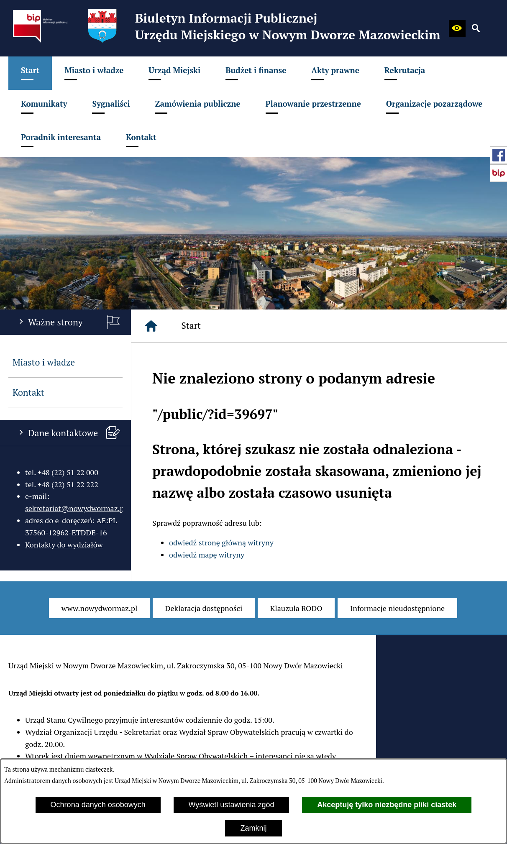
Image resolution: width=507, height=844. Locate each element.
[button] (457, 28)
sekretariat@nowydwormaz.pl (75, 508)
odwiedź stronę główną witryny (221, 542)
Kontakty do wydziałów (64, 545)
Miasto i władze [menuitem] (44, 362)
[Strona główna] (151, 325)
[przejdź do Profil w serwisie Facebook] (498, 155)
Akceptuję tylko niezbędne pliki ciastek (386, 805)
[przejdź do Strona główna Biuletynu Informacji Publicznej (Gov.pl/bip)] (498, 173)
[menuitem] (30, 73)
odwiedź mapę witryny (206, 555)
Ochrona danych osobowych (98, 805)
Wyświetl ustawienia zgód (231, 805)
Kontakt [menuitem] (28, 392)
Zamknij (253, 828)
